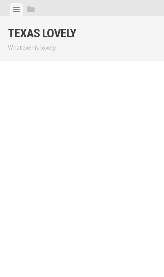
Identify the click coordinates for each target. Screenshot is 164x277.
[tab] (16, 9)
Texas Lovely (42, 33)
